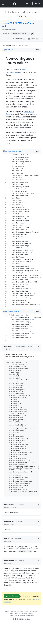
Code (6, 39)
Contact (17, 614)
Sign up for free (12, 596)
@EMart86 (14, 512)
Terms (7, 612)
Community (34, 612)
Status (26, 612)
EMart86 (7, 346)
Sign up (36, 3)
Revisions (18, 39)
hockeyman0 (9, 560)
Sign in (28, 3)
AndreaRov (8, 521)
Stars (33, 39)
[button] (32, 33)
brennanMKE (8, 23)
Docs (12, 614)
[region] (21, 100)
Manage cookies (27, 614)
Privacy (13, 612)
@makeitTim (9, 568)
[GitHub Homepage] (14, 619)
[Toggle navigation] (3, 3)
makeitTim (8, 538)
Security (20, 612)
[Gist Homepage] (14, 3)
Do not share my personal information (21, 616)
